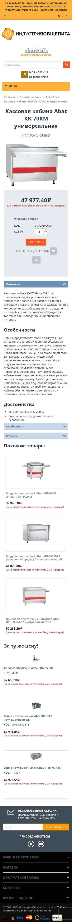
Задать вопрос (26, 219)
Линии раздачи (30, 97)
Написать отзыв (36, 135)
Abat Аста (52, 97)
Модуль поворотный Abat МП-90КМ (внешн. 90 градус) (31, 495)
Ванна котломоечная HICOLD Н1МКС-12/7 (33, 768)
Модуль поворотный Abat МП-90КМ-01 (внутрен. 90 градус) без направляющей (34, 558)
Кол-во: (19, 231)
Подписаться (56, 827)
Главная (10, 97)
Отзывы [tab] (36, 436)
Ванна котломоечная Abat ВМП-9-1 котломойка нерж (28, 717)
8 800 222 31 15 (36, 51)
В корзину (36, 242)
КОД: (17, 225)
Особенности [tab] (36, 426)
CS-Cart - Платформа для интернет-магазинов (35, 908)
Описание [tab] (36, 284)
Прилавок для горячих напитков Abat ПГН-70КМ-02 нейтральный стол (33, 620)
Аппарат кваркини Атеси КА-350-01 (28, 668)
